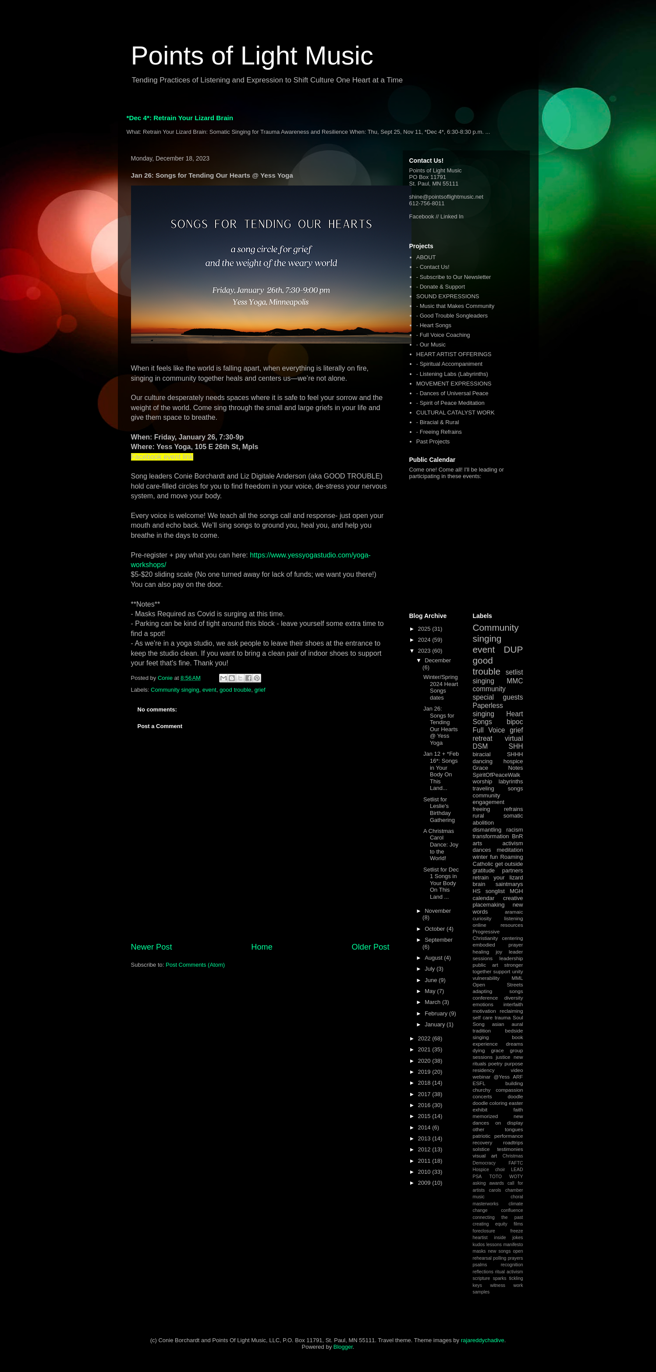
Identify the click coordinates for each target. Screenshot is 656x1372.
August (434, 957)
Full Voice (489, 730)
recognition (512, 1264)
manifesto (513, 1244)
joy (499, 951)
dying (479, 1050)
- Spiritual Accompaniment (449, 364)
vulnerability (486, 978)
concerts (482, 1096)
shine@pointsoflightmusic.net (446, 196)
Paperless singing (488, 710)
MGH (516, 891)
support (502, 971)
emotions (483, 1004)
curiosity (482, 918)
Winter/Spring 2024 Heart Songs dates (440, 687)
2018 (425, 1082)
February (437, 1013)
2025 (425, 628)
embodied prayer (498, 944)
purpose (513, 1063)
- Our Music (431, 344)
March (433, 1002)
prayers (515, 1258)
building (514, 1083)
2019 (425, 1071)
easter (516, 1103)
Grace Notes (498, 768)
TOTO (495, 1176)
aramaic (514, 912)
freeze (517, 1231)
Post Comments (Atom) (195, 964)
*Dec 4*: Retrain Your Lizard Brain (180, 117)
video (517, 1070)
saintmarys (509, 884)
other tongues (498, 1129)
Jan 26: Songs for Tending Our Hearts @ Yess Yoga (440, 725)
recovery (483, 1142)
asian (498, 1024)
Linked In (452, 216)
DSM (480, 746)
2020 (425, 1061)
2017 (425, 1094)
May (431, 991)
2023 (425, 650)
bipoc (515, 721)
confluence (512, 1210)
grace (497, 1050)
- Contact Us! (433, 267)
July (430, 968)
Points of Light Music (252, 55)
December (438, 660)
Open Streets (498, 984)
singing (483, 681)
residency (484, 1070)
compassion (509, 1090)
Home (262, 947)
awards (496, 1183)
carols (495, 1190)
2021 (425, 1049)
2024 (425, 639)
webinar (482, 1076)
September (439, 939)
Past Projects (433, 441)
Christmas (513, 1156)
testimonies (510, 1149)
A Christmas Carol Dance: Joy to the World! (440, 844)
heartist (480, 1237)
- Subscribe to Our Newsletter (453, 277)
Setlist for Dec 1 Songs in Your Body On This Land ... (441, 883)
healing (481, 951)
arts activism (498, 843)
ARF (518, 1076)
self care (483, 1017)
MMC (515, 681)
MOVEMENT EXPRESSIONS (454, 383)
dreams (514, 1044)
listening (513, 918)
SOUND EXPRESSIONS (447, 296)
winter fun (485, 857)
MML (517, 978)
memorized (485, 1116)
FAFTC (516, 1163)
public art (485, 965)
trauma (503, 1017)
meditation (510, 850)
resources (511, 925)
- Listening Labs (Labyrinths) (452, 374)
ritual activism (509, 1271)
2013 (425, 1138)
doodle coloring (490, 1103)
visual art (485, 1155)
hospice (513, 761)
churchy (482, 1090)
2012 (425, 1149)
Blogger (343, 1346)
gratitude (484, 870)
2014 (425, 1127)
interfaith (513, 1004)
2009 (425, 1182)
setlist (514, 672)
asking (479, 1183)
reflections (483, 1271)
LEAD (517, 1169)
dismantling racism (498, 829)
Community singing (175, 689)
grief (259, 689)
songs (515, 788)
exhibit (480, 1109)
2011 (425, 1161)
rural (478, 815)
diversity (513, 997)
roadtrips (513, 1142)
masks (479, 1251)
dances (482, 850)
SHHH (515, 754)
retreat (483, 738)
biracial (482, 754)
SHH (516, 746)
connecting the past (498, 1217)
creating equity (490, 1224)
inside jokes (508, 1237)
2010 (425, 1171)
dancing (483, 761)
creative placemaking (498, 901)
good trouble (235, 689)
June (432, 980)
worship (483, 781)
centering (512, 938)
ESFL (479, 1083)
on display (509, 1122)
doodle (515, 1096)
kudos (479, 1244)
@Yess (501, 1076)
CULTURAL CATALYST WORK (455, 412)
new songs (499, 1251)
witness (497, 1285)
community (489, 689)
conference (485, 997)
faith (518, 1109)
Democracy (484, 1163)
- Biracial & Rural (437, 422)
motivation (484, 1011)
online (479, 925)
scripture (481, 1278)
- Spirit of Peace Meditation (450, 403)
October (436, 928)
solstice (481, 1149)
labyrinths (511, 781)
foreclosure (484, 1231)
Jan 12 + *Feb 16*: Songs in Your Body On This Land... (441, 770)
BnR (517, 836)
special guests (498, 697)
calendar (484, 898)
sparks (500, 1278)
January (436, 1024)
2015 (425, 1116)
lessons (494, 1244)
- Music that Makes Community (455, 306)
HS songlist (489, 891)
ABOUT (426, 257)
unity (517, 971)
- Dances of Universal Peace (452, 393)
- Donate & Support (440, 286)
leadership (511, 958)
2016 (425, 1105)
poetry (495, 1063)
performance (508, 1136)
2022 (425, 1038)
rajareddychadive (482, 1340)
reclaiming (511, 1011)
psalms (480, 1264)
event (209, 689)
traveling (483, 788)
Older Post (371, 947)
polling (499, 1258)
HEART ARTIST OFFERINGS (454, 354)
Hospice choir (489, 1169)
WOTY (516, 1176)
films (518, 1224)
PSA (477, 1176)
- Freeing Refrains (439, 432)
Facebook (421, 216)
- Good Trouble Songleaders (452, 315)
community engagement (488, 799)
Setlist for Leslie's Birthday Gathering (439, 809)
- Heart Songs (433, 325)
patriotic (482, 1136)
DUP (513, 649)
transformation (491, 836)
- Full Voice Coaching (443, 335)
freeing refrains (498, 809)
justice (503, 1057)
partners (512, 870)
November (438, 911)
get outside (509, 864)
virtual (514, 738)
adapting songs (498, 991)
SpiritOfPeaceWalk (497, 775)
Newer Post (151, 947)
